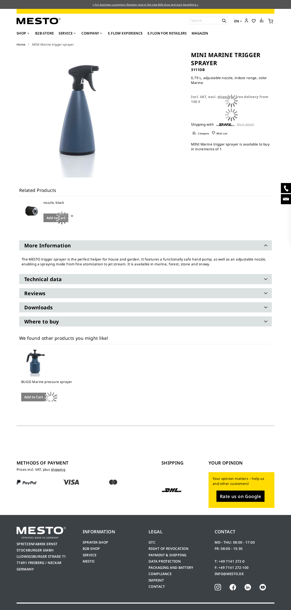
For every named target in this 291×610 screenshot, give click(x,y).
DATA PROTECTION (165, 561)
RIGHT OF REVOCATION (168, 548)
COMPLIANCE (160, 573)
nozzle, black (53, 202)
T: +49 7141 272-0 (230, 561)
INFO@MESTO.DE (229, 573)
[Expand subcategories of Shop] (28, 33)
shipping (58, 469)
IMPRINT (156, 580)
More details (245, 124)
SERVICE (90, 555)
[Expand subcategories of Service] (75, 33)
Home (21, 44)
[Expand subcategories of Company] (101, 33)
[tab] (145, 245)
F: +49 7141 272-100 (232, 567)
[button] (246, 21)
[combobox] (208, 20)
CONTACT (157, 586)
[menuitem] (23, 33)
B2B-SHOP (91, 548)
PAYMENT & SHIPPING (168, 555)
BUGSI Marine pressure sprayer (46, 382)
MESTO (89, 561)
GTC (152, 542)
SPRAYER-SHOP (95, 542)
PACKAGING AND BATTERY (171, 567)
